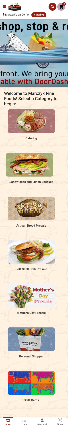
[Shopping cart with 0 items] (61, 7)
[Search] (52, 6)
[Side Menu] (4, 7)
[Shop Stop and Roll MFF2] (34, 53)
